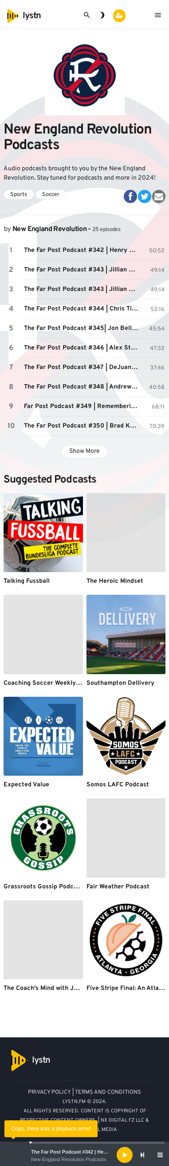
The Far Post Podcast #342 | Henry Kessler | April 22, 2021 (98, 1151)
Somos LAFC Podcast (117, 785)
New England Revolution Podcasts (68, 1159)
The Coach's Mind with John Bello (52, 988)
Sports (18, 194)
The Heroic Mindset (114, 581)
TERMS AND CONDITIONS (108, 1092)
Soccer (50, 194)
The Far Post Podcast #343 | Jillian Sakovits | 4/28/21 (82, 270)
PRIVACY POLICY (49, 1092)
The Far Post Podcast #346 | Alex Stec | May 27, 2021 (82, 348)
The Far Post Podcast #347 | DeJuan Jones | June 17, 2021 (82, 367)
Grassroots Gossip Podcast (43, 887)
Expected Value (26, 785)
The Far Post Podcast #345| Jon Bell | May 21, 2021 (82, 328)
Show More (84, 451)
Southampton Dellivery (120, 683)
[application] (84, 1155)
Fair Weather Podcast (117, 887)
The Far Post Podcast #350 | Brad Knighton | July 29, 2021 (82, 426)
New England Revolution (49, 229)
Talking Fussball (27, 581)
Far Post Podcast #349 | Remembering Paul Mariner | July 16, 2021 (82, 406)
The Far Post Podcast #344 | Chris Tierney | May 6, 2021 (82, 309)
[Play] (125, 1155)
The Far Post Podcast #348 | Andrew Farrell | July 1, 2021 (82, 387)
